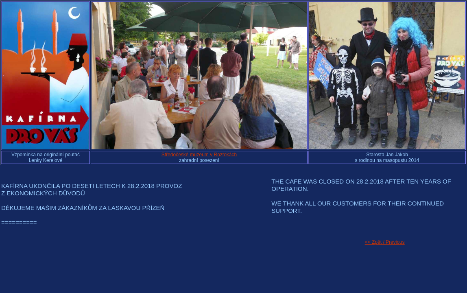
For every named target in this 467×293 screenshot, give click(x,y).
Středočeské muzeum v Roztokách (199, 154)
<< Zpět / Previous (385, 242)
